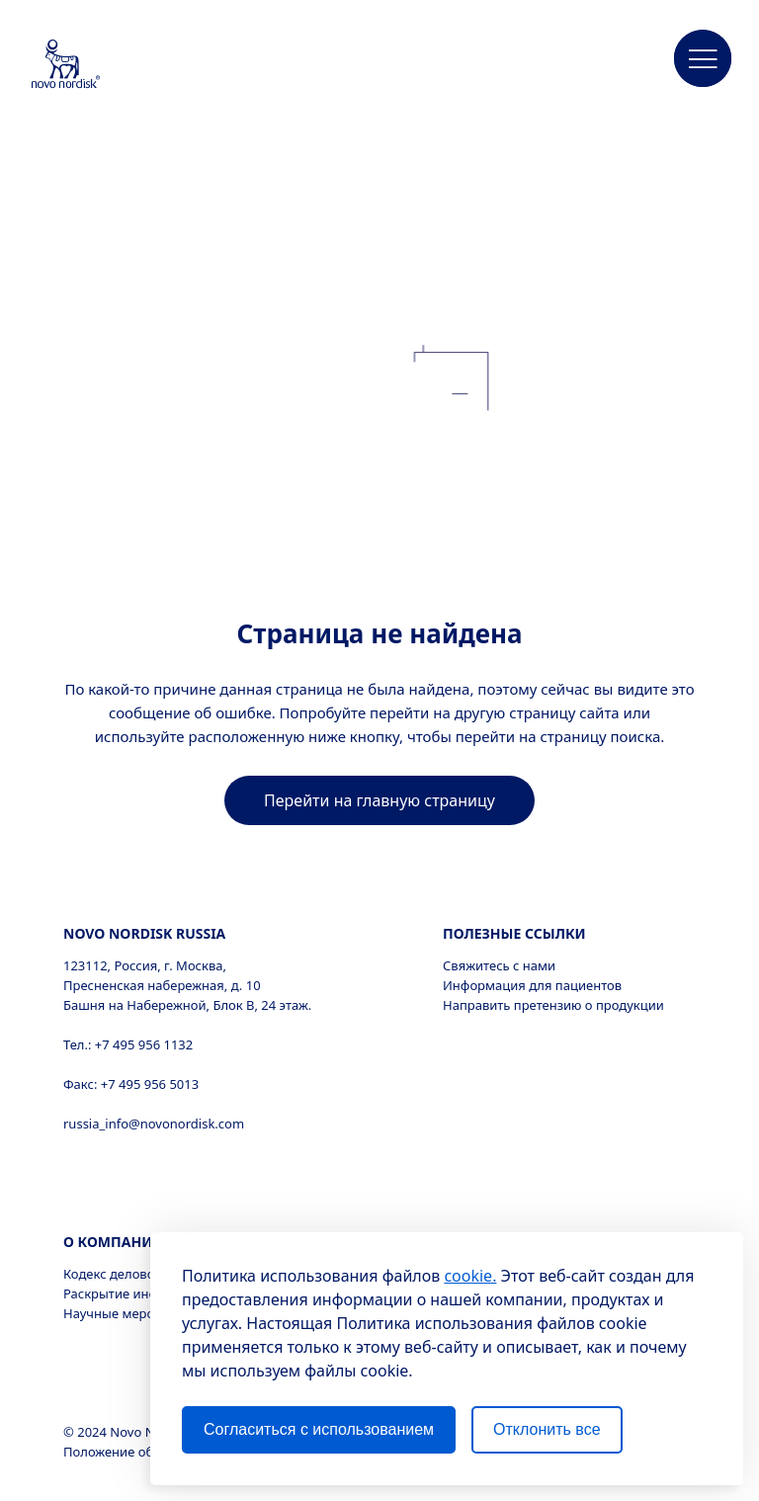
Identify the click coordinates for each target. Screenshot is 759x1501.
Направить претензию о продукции (553, 1005)
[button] (702, 59)
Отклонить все (546, 1429)
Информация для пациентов (532, 985)
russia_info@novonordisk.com (153, 1123)
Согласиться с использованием (319, 1429)
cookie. (470, 1276)
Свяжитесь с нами (499, 965)
